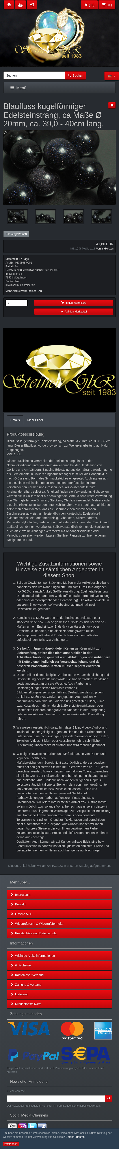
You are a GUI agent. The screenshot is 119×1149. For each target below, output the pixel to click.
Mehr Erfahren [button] (76, 1136)
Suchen (75, 75)
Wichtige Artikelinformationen (32, 955)
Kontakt (18, 904)
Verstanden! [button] (11, 1143)
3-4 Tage (24, 258)
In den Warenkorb (73, 302)
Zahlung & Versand (25, 984)
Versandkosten (104, 248)
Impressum (20, 894)
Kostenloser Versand (27, 975)
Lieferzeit (19, 994)
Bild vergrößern (16, 234)
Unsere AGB (21, 914)
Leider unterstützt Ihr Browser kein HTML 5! (59, 370)
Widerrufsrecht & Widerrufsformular (36, 923)
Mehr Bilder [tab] (35, 420)
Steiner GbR (35, 291)
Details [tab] (15, 420)
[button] (111, 76)
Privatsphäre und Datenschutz (33, 933)
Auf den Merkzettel (74, 311)
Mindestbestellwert (25, 1004)
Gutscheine (20, 965)
